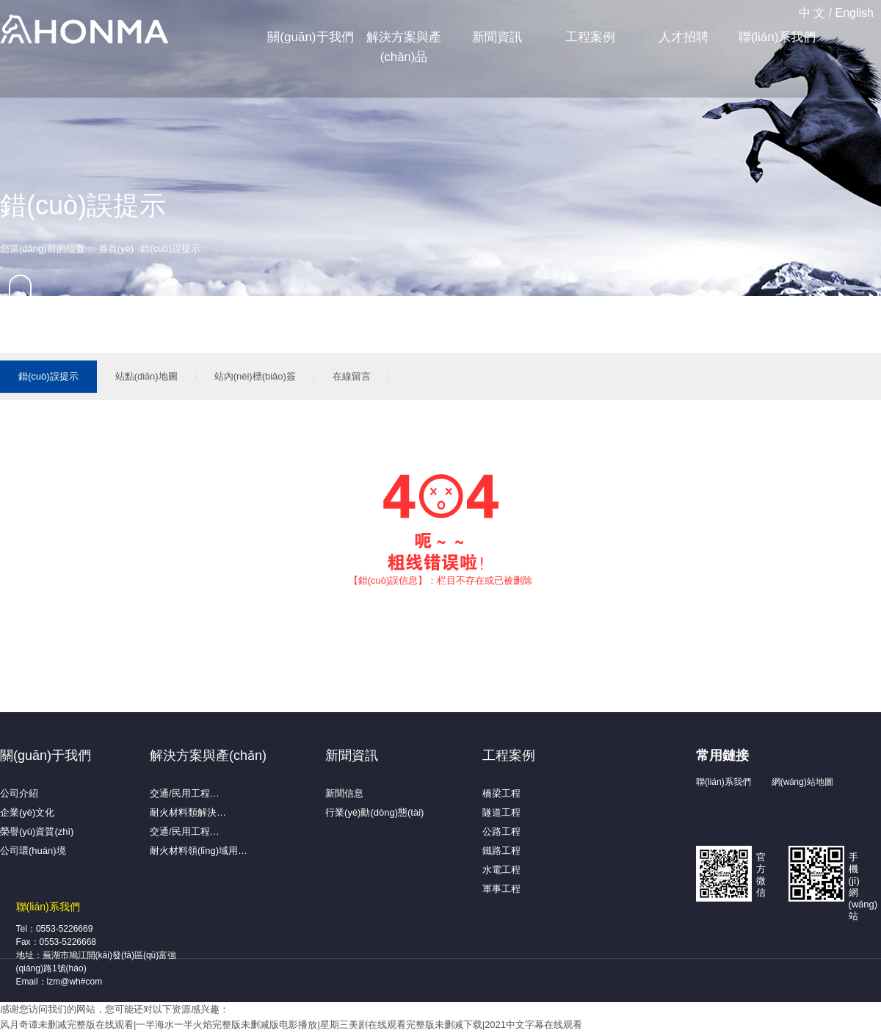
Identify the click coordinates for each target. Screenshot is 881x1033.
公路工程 (501, 831)
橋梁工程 (501, 793)
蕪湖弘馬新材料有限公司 (84, 30)
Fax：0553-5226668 (56, 942)
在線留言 (352, 376)
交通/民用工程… (185, 793)
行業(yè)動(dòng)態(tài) (374, 812)
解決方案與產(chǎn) (208, 755)
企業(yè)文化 (27, 812)
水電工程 (501, 869)
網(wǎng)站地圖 (802, 782)
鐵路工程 (501, 850)
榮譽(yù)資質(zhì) (36, 831)
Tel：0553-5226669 (54, 929)
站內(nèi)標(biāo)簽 (255, 376)
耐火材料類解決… (188, 812)
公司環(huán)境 (33, 850)
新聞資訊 (497, 37)
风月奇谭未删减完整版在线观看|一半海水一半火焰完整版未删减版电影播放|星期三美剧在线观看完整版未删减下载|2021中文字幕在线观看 (291, 1024)
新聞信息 (344, 793)
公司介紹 (19, 793)
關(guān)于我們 (310, 37)
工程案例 (590, 37)
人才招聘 (683, 37)
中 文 (812, 13)
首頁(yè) (116, 248)
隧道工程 (501, 812)
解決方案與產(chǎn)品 (403, 47)
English (854, 13)
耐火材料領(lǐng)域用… (198, 850)
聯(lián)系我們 (777, 37)
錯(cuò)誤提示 (48, 376)
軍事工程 (501, 888)
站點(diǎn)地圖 (146, 376)
